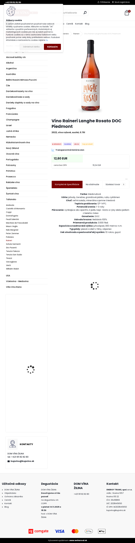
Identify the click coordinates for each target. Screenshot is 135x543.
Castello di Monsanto (15, 208)
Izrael (9, 125)
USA (8, 275)
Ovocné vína (12, 153)
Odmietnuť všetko (31, 47)
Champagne (12, 119)
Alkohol (10, 62)
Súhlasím (52, 46)
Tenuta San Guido (14, 254)
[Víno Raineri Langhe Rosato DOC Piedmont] (91, 77)
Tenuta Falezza (13, 251)
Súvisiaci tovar (116, 184)
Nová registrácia (122, 2)
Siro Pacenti (11, 247)
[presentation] (53, 281)
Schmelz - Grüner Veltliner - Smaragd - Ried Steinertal (33, 317)
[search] (85, 12)
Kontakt (79, 23)
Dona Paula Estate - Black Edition (32, 405)
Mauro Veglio (12, 226)
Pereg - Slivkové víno (64, 293)
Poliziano (10, 237)
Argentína (11, 68)
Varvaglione (11, 262)
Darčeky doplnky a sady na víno (22, 102)
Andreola (10, 205)
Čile (8, 85)
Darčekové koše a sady (18, 97)
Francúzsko (12, 114)
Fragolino (11, 108)
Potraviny (11, 165)
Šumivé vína (12, 193)
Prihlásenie (105, 2)
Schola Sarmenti (13, 244)
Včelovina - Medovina (17, 281)
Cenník (69, 23)
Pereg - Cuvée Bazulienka (106, 293)
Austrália (11, 74)
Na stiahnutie (92, 184)
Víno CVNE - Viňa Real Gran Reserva (33, 359)
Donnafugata (12, 216)
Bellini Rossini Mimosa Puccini (21, 79)
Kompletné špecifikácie (67, 184)
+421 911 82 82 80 (13, 2)
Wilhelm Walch (12, 269)
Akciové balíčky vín (16, 57)
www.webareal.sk (78, 540)
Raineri (9, 240)
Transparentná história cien (68, 149)
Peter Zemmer (12, 233)
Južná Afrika (12, 131)
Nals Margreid (12, 230)
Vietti (8, 265)
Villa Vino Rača (13, 287)
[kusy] (59, 307)
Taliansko (11, 199)
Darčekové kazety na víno (19, 91)
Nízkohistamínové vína (18, 142)
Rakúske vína (13, 182)
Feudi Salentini (12, 219)
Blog (87, 23)
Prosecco (11, 176)
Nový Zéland (12, 148)
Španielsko (11, 188)
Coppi (8, 212)
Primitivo (10, 171)
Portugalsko (12, 159)
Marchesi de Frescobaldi (17, 223)
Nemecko (11, 136)
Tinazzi (9, 258)
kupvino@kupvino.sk (22, 461)
